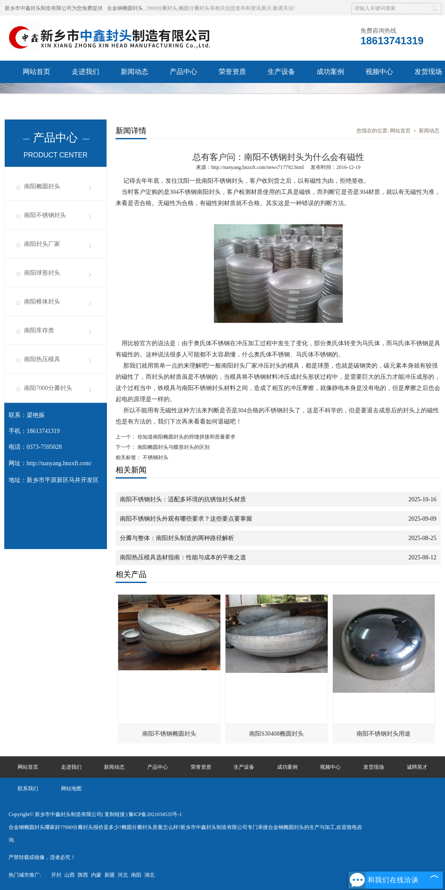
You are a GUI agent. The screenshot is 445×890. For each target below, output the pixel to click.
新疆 (109, 875)
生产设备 (281, 71)
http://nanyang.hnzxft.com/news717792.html (257, 167)
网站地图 (71, 789)
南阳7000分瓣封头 (48, 388)
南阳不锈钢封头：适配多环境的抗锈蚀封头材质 (183, 499)
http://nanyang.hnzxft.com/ (59, 463)
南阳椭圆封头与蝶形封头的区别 (173, 447)
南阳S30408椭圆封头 (276, 733)
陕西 (83, 875)
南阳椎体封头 (42, 301)
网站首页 (36, 71)
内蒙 (96, 875)
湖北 (149, 875)
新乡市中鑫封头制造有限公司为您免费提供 (54, 8)
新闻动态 (134, 71)
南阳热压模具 (42, 359)
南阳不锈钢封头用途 (384, 733)
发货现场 (373, 767)
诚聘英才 (36, 94)
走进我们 (85, 71)
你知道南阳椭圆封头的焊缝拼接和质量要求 (185, 437)
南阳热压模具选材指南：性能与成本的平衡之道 (183, 557)
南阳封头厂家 (42, 244)
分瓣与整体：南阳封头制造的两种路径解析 (177, 538)
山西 (69, 875)
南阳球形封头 (42, 273)
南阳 (136, 875)
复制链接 (114, 814)
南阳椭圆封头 (42, 186)
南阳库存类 (39, 330)
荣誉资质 (232, 71)
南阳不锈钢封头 (45, 215)
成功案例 (330, 71)
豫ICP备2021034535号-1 (155, 814)
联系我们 (85, 94)
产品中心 (183, 71)
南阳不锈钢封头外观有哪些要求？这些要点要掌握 (186, 519)
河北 (123, 875)
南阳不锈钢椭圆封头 (169, 733)
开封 (56, 875)
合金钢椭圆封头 (125, 8)
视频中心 (379, 71)
